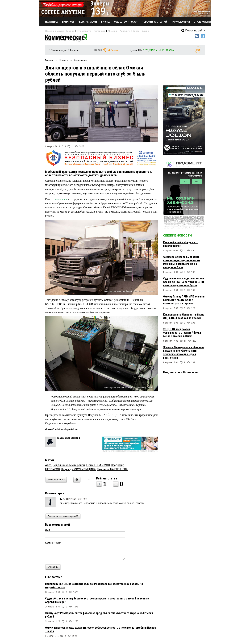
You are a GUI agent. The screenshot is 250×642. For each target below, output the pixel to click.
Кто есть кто (79, 31)
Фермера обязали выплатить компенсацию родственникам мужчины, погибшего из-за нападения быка (181, 263)
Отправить (54, 568)
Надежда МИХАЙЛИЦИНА (78, 470)
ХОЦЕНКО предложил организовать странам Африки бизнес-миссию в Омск (182, 334)
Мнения (103, 31)
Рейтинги (114, 31)
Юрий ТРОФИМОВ (98, 466)
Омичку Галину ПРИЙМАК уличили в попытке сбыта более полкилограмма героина (184, 301)
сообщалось (60, 200)
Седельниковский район (69, 466)
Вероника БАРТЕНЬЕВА (112, 470)
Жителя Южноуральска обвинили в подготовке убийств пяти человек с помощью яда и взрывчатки (183, 354)
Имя (47, 531)
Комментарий (53, 544)
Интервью (92, 31)
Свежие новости (177, 237)
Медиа (66, 31)
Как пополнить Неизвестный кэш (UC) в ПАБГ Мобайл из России (183, 317)
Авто (48, 466)
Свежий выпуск (53, 31)
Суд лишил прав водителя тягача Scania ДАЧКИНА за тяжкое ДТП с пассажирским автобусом (183, 283)
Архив (133, 31)
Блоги (124, 31)
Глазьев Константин (68, 439)
